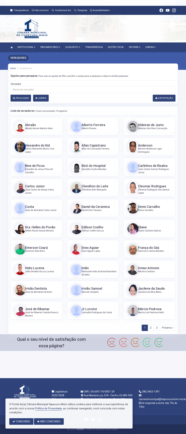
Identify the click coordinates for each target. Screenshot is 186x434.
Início (13, 68)
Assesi (80, 429)
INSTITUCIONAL (26, 47)
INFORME (134, 47)
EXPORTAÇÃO (164, 98)
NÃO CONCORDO (48, 421)
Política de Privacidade (48, 408)
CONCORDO (21, 421)
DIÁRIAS (150, 47)
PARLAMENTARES (50, 47)
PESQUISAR (21, 98)
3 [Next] (156, 327)
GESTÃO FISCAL (116, 47)
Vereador (16, 84)
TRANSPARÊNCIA (94, 47)
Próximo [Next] (167, 327)
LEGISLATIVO (72, 47)
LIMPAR (40, 98)
